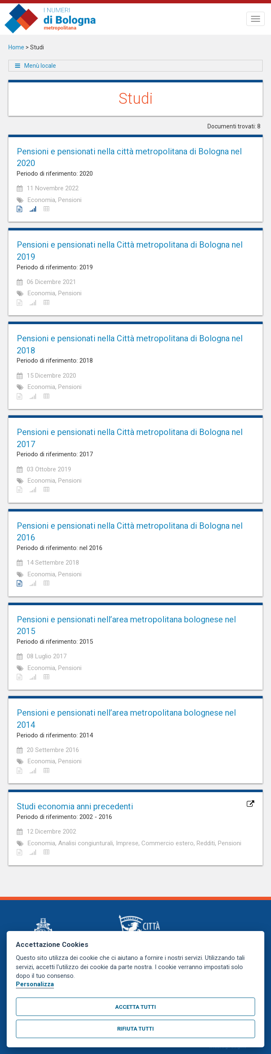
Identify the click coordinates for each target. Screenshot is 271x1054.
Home (16, 47)
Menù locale (40, 65)
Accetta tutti (135, 1007)
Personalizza (35, 984)
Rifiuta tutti (135, 1029)
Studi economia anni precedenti (75, 806)
